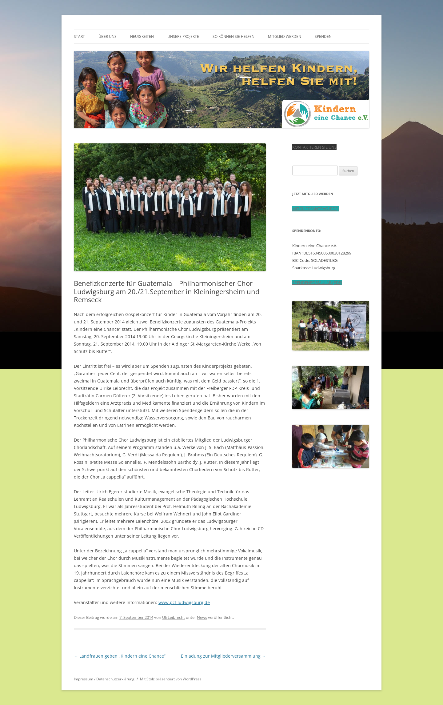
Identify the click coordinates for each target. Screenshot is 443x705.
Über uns (107, 36)
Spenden (323, 36)
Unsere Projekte (183, 36)
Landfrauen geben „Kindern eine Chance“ (120, 656)
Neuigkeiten (142, 36)
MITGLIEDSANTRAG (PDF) (315, 208)
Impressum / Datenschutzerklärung (104, 679)
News (202, 617)
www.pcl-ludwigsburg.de (184, 602)
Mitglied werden (284, 36)
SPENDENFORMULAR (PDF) (317, 282)
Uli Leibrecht (173, 617)
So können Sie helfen (233, 36)
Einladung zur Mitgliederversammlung (223, 656)
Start (79, 36)
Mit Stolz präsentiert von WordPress (171, 679)
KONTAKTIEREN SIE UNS (314, 147)
